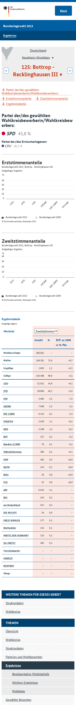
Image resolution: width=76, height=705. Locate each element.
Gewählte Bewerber (18, 699)
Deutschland (38, 50)
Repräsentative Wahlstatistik (30, 674)
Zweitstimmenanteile (54, 99)
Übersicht (12, 631)
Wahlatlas (18, 691)
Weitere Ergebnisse (25, 682)
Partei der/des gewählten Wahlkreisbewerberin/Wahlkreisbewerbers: (30, 91)
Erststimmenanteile (19, 99)
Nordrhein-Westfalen (36, 57)
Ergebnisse (9, 35)
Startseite (17, 12)
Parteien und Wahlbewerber (24, 657)
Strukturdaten (15, 648)
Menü (63, 11)
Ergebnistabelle (16, 104)
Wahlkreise (13, 639)
